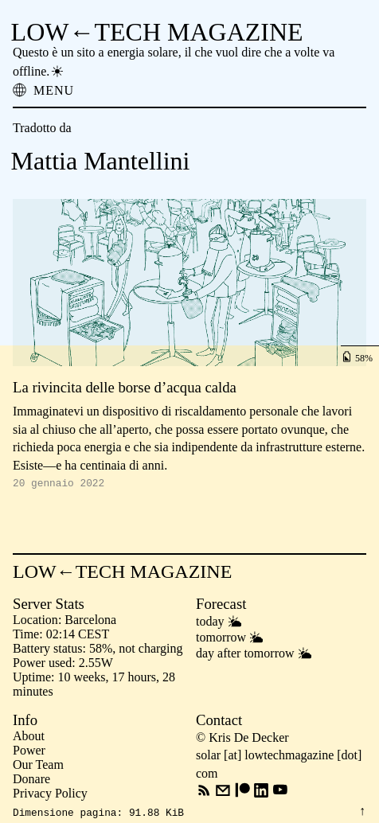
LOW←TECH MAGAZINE (157, 32)
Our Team (38, 767)
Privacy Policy (50, 795)
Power (29, 752)
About (29, 738)
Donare (31, 781)
